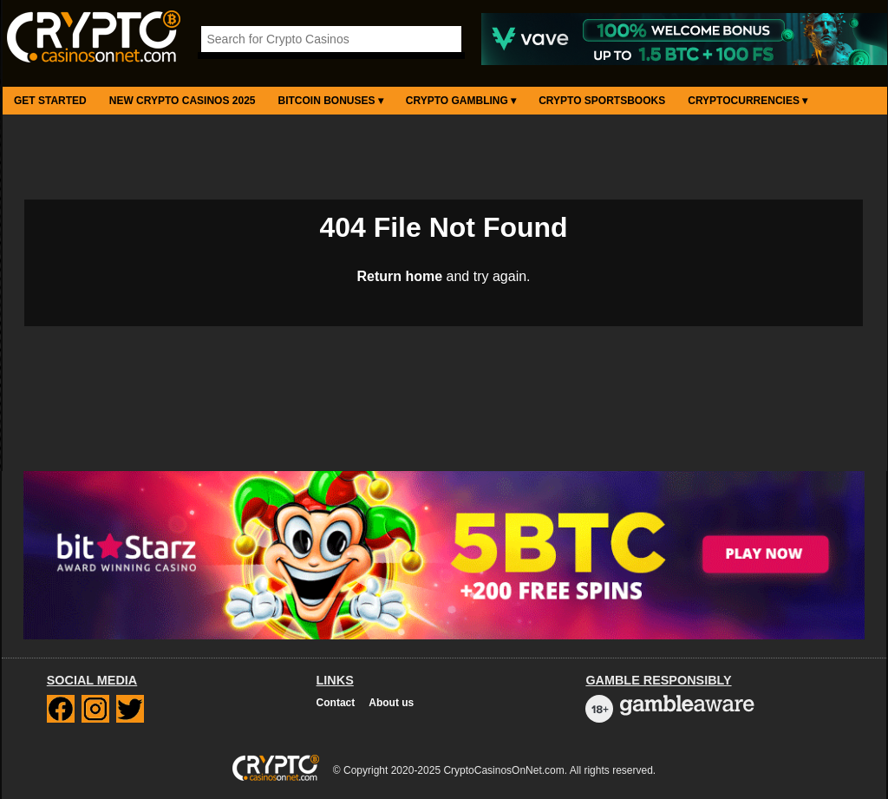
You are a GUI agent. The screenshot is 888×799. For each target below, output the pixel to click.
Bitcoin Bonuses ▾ (330, 101)
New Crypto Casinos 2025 (182, 101)
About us (391, 703)
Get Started (50, 101)
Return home (399, 276)
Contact (336, 703)
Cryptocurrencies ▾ (747, 101)
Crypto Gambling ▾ (461, 101)
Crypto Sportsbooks (602, 101)
